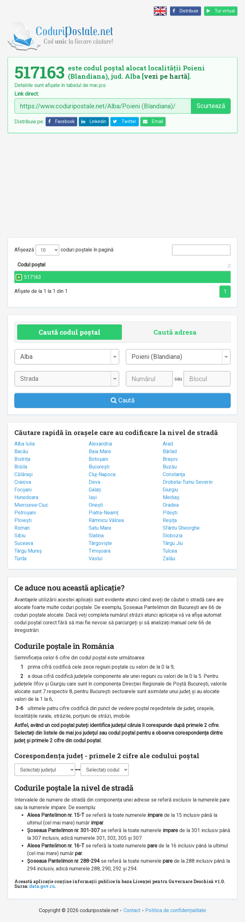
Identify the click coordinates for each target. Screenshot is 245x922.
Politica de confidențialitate (175, 910)
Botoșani (98, 459)
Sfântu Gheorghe (181, 528)
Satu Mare (100, 528)
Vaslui (95, 558)
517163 (26, 277)
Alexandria (100, 444)
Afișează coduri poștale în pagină (64, 250)
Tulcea (170, 551)
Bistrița (22, 459)
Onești (96, 505)
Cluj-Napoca (102, 474)
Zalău (169, 558)
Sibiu (20, 536)
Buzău (170, 467)
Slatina (96, 536)
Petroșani (25, 513)
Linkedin (92, 121)
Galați (95, 490)
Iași (93, 497)
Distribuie (184, 11)
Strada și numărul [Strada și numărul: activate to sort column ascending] (82, 265)
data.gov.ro (42, 886)
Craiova (22, 482)
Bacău (21, 451)
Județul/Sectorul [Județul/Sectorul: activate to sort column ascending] (196, 265)
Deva (94, 482)
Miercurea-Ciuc (31, 505)
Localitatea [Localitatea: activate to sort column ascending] (134, 265)
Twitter (123, 121)
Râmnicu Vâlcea (106, 520)
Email (152, 121)
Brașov (170, 459)
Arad (168, 444)
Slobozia (172, 536)
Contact (131, 910)
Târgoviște (100, 543)
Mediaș (171, 497)
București (99, 467)
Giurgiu (170, 490)
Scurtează (211, 106)
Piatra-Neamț (103, 513)
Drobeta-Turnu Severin (187, 482)
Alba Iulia (24, 444)
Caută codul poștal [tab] (69, 332)
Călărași (23, 474)
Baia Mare (100, 451)
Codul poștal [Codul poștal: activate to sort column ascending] (31, 265)
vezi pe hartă (166, 76)
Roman (22, 528)
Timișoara (99, 551)
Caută (123, 400)
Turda (20, 558)
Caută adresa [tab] (175, 332)
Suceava (23, 543)
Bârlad (170, 451)
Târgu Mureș (28, 551)
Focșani (23, 490)
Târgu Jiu (173, 543)
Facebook (60, 121)
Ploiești (23, 520)
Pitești (170, 513)
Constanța (174, 474)
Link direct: (26, 94)
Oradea (171, 505)
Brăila (20, 467)
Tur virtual (219, 11)
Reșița (170, 520)
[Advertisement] (122, 185)
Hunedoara (26, 497)
